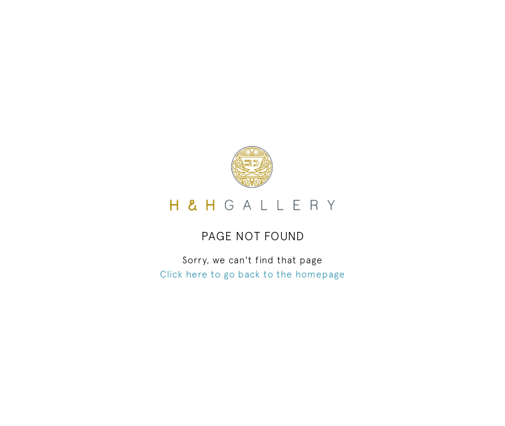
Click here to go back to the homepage (252, 274)
